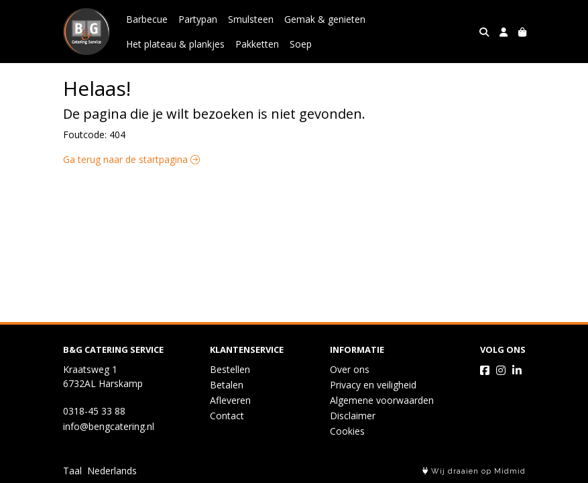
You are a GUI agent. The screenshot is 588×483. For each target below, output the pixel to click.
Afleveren (230, 400)
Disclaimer (352, 415)
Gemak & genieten (324, 19)
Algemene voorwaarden (382, 400)
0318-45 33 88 (94, 411)
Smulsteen (251, 19)
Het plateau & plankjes (175, 44)
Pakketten (257, 44)
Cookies (347, 431)
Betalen (226, 384)
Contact (227, 415)
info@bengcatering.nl (108, 426)
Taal (72, 470)
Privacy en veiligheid (373, 384)
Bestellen (230, 369)
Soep (301, 44)
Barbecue (147, 19)
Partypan (197, 19)
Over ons (349, 369)
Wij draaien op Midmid (474, 471)
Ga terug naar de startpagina (131, 159)
